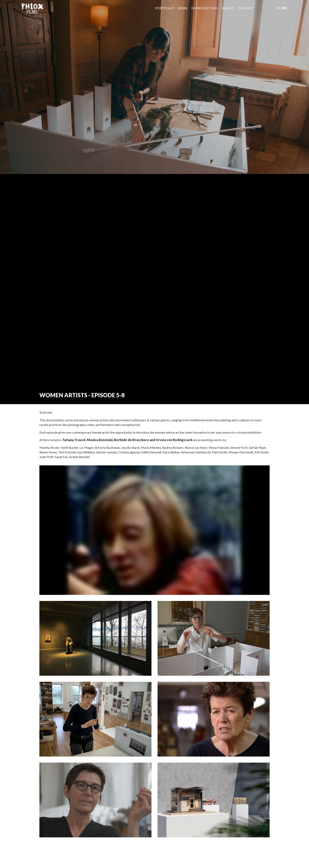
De (278, 8)
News (182, 8)
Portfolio (164, 8)
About (227, 8)
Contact (246, 8)
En (285, 8)
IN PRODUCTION (204, 8)
